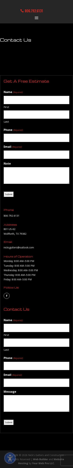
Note (7, 163)
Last (6, 121)
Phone (13, 130)
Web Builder (40, 459)
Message (10, 392)
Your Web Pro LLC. (43, 463)
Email (13, 147)
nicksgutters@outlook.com (19, 247)
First (6, 107)
